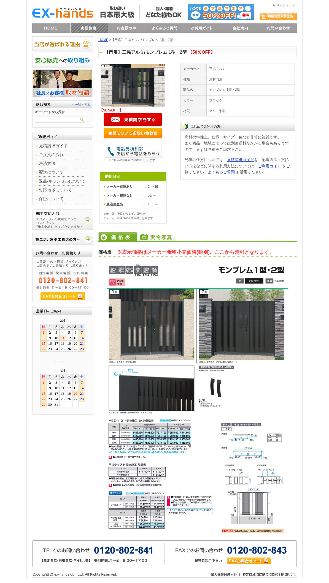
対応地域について (55, 189)
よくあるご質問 (221, 172)
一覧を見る (82, 104)
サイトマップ (285, 5)
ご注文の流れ (51, 154)
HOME (103, 40)
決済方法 (47, 163)
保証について (51, 198)
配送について (51, 172)
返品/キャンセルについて (62, 181)
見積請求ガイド (240, 159)
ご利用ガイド (269, 166)
